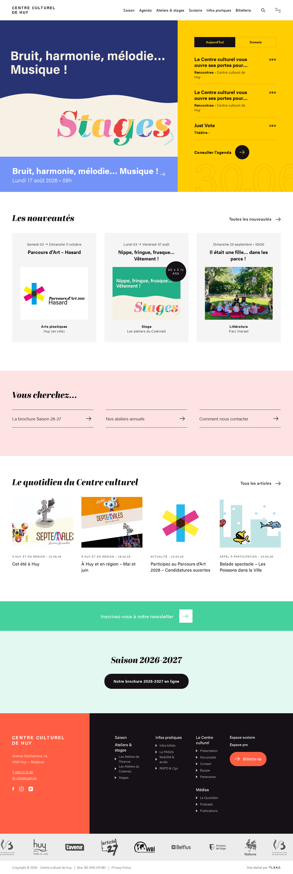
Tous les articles (261, 483)
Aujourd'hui (215, 42)
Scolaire (195, 10)
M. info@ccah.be (24, 778)
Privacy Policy (121, 867)
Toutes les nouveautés (255, 219)
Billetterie (243, 10)
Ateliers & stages (170, 10)
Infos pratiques (219, 10)
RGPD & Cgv (166, 768)
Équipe (203, 770)
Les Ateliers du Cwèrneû (127, 768)
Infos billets (165, 745)
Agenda (145, 10)
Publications (207, 810)
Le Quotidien (207, 797)
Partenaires (206, 776)
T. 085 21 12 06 (22, 772)
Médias (202, 789)
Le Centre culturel (204, 739)
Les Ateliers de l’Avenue (127, 759)
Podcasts (204, 804)
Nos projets (206, 757)
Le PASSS (164, 751)
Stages (121, 777)
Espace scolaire (242, 737)
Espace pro (239, 744)
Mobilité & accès (164, 759)
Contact (203, 763)
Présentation (207, 750)
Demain (256, 42)
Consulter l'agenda (221, 152)
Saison (128, 10)
